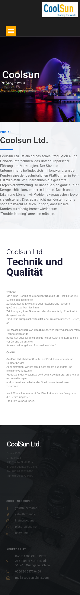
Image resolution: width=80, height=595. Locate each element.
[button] (11, 31)
